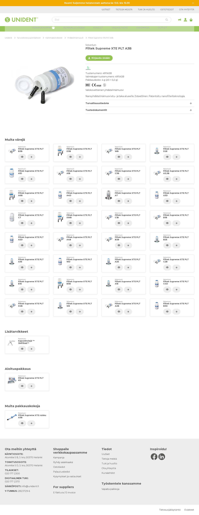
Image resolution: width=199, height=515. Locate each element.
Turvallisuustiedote (97, 103)
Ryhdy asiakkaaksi (63, 462)
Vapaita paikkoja (110, 489)
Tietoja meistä (124, 9)
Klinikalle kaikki (74, 29)
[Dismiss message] (193, 3)
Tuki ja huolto (146, 9)
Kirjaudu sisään (101, 58)
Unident (8, 38)
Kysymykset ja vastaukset (67, 476)
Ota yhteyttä (186, 9)
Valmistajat (120, 29)
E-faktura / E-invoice (64, 492)
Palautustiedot (61, 471)
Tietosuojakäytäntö (170, 509)
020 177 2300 (12, 473)
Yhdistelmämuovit (75, 38)
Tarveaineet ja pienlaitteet (29, 38)
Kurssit (98, 29)
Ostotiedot (167, 9)
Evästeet (189, 509)
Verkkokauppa (43, 29)
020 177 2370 (12, 481)
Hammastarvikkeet (53, 38)
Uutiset (106, 9)
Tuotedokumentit (96, 110)
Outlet (162, 29)
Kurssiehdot (108, 473)
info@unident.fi (30, 486)
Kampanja (142, 29)
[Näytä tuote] (31, 157)
